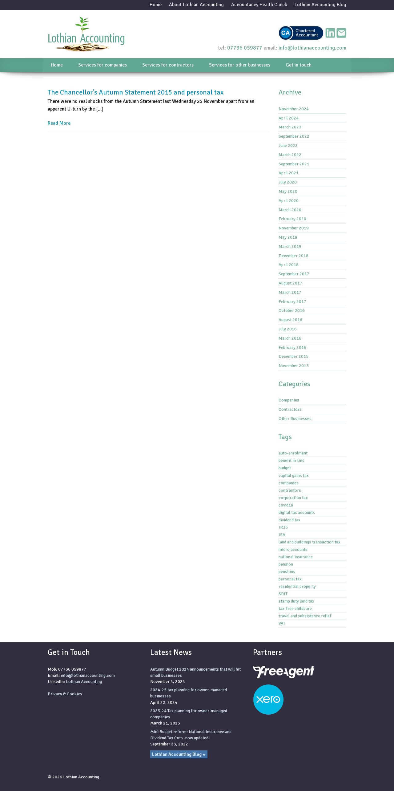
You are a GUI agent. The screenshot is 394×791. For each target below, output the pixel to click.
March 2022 (290, 154)
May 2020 (288, 191)
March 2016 (290, 338)
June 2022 (288, 145)
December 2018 (293, 255)
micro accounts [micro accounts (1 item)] (293, 549)
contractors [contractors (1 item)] (290, 490)
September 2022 (294, 136)
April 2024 (289, 118)
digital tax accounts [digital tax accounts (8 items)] (297, 512)
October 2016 (292, 310)
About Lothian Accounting (196, 5)
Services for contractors (168, 65)
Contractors (290, 409)
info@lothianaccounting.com (312, 47)
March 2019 (290, 246)
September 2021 (294, 164)
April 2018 (289, 264)
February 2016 (292, 347)
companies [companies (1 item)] (289, 483)
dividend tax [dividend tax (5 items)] (289, 520)
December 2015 (293, 356)
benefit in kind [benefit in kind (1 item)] (291, 460)
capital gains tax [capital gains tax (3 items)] (294, 475)
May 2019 (288, 237)
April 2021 (289, 173)
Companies (289, 400)
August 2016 (290, 319)
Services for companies (102, 65)
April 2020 (289, 200)
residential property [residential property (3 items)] (297, 586)
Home (156, 5)
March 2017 (290, 292)
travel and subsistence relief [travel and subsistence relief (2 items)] (305, 616)
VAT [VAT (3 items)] (282, 623)
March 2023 (290, 127)
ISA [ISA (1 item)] (282, 534)
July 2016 (288, 329)
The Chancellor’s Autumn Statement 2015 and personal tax (135, 92)
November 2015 (294, 365)
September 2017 (294, 273)
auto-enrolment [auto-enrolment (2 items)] (293, 453)
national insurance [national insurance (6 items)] (296, 556)
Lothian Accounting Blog (320, 5)
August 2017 (290, 283)
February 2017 (292, 301)
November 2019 (294, 228)
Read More (59, 123)
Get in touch (299, 65)
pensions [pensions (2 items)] (287, 571)
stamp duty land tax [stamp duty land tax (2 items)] (296, 601)
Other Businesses (295, 418)
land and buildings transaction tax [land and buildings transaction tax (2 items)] (309, 542)
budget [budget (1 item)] (285, 467)
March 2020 (290, 209)
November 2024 (294, 108)
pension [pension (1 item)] (286, 564)
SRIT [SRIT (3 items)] (283, 593)
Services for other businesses (239, 65)
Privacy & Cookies (65, 693)
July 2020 (288, 182)
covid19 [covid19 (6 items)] (286, 505)
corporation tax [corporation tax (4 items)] (293, 497)
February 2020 (292, 218)
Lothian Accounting (84, 681)
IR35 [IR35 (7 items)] (283, 527)
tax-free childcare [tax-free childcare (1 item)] (295, 608)
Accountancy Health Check (259, 5)
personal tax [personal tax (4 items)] (290, 579)
